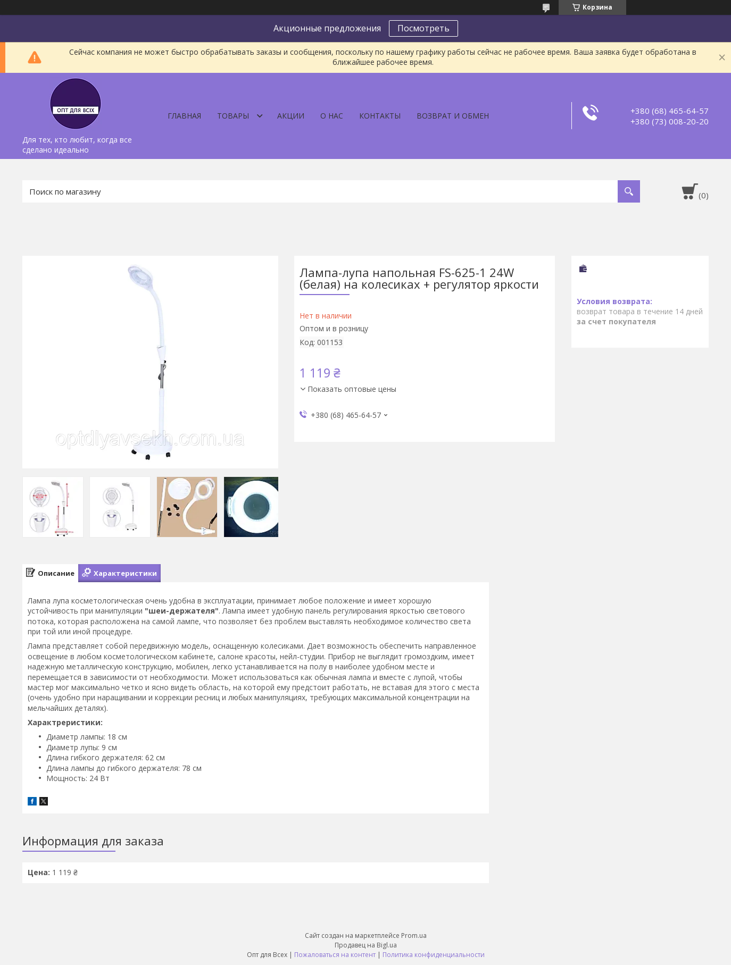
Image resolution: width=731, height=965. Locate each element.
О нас (331, 116)
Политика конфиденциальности (434, 954)
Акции (290, 116)
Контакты (380, 116)
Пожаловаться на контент (335, 954)
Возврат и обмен (453, 116)
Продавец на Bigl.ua (366, 945)
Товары (233, 116)
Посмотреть (423, 28)
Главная (184, 116)
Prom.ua (414, 935)
